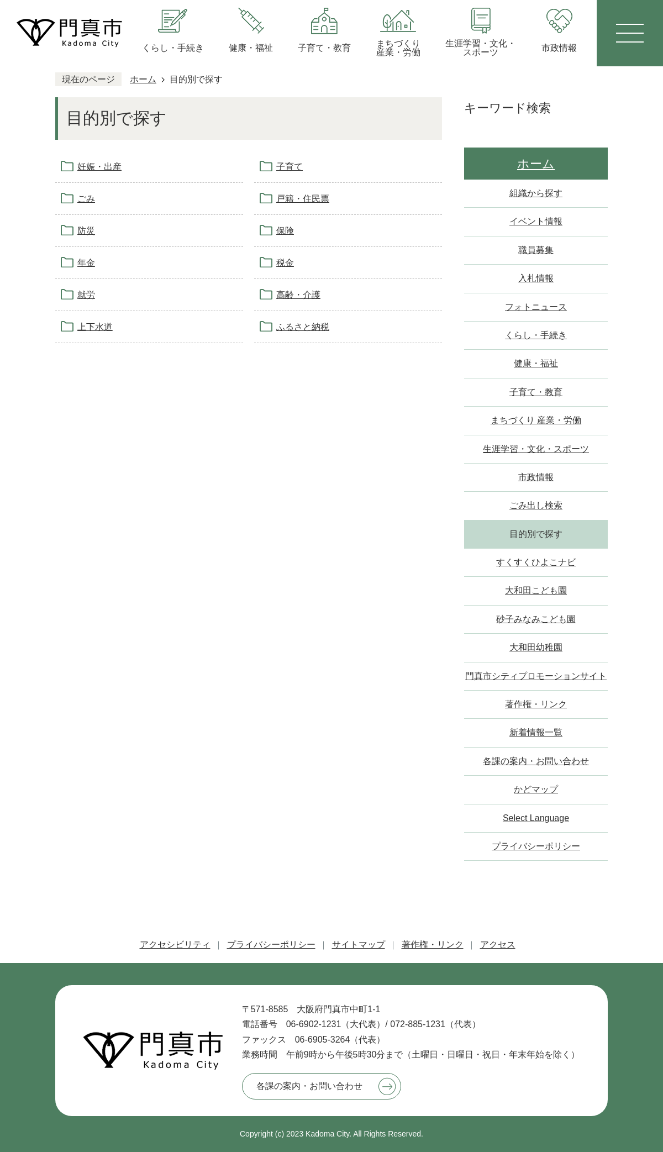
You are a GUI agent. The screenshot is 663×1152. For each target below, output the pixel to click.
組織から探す (535, 193)
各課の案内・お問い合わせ (536, 761)
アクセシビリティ (175, 944)
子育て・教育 (535, 392)
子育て (289, 166)
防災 (86, 230)
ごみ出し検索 (535, 505)
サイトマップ (358, 944)
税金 (285, 262)
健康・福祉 (536, 363)
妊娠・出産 (99, 166)
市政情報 (536, 477)
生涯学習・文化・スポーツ (536, 449)
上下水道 (95, 327)
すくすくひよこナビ (536, 562)
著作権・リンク (536, 704)
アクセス (497, 944)
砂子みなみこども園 (536, 619)
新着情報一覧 (535, 732)
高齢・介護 (298, 294)
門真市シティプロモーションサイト (536, 676)
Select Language (536, 818)
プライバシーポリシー (536, 846)
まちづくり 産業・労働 (536, 420)
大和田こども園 (536, 590)
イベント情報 (535, 221)
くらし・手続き (536, 335)
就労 (86, 294)
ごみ (86, 198)
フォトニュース (536, 307)
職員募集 (536, 250)
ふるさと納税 (302, 327)
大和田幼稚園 (535, 647)
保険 (285, 230)
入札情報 (536, 278)
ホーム (143, 79)
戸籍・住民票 (302, 198)
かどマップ (536, 789)
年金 (86, 262)
